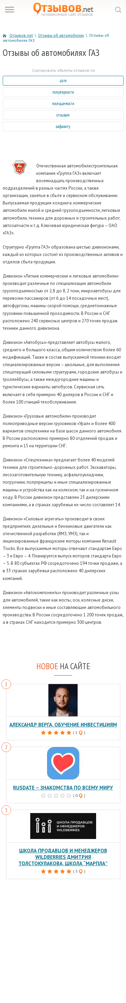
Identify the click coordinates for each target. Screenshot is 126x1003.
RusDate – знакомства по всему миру (63, 787)
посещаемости (63, 103)
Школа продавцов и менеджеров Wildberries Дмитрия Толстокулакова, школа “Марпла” (63, 857)
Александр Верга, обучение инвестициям (63, 724)
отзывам (63, 115)
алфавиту (63, 126)
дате (63, 81)
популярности (63, 92)
